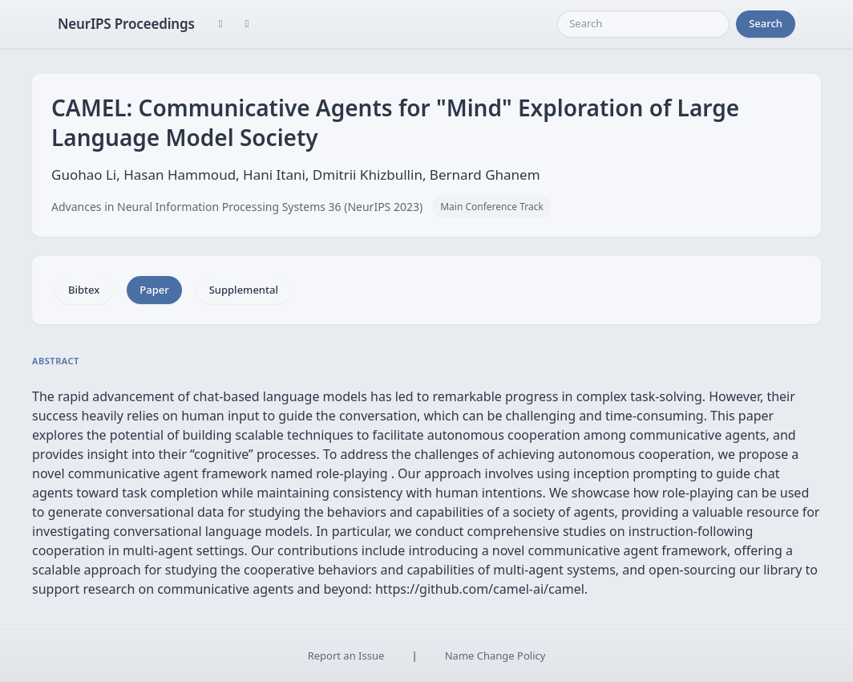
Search (765, 23)
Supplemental (243, 289)
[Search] (643, 24)
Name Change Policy (495, 655)
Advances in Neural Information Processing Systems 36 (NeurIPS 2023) (236, 206)
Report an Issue (346, 655)
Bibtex (83, 289)
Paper (153, 289)
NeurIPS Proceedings (126, 23)
